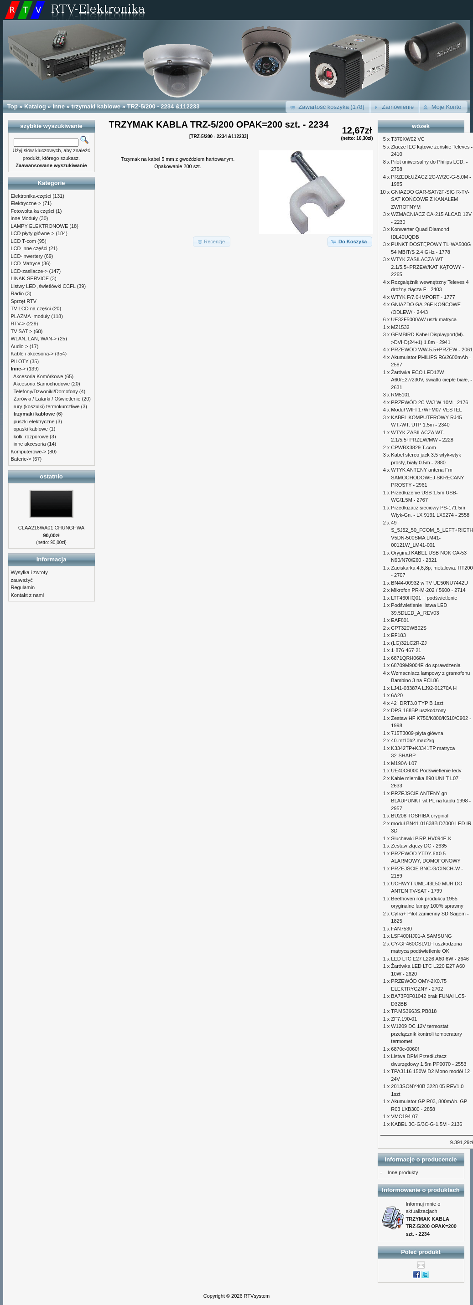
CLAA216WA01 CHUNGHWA (51, 527)
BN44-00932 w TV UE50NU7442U (429, 583)
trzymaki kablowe (95, 106)
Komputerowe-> (29, 451)
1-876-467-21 (406, 650)
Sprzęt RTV (24, 301)
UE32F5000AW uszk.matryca (424, 319)
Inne (58, 106)
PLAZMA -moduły (30, 316)
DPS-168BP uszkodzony (418, 710)
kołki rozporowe (31, 436)
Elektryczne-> (26, 203)
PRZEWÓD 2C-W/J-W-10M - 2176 (429, 402)
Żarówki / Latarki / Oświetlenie (47, 398)
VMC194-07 (404, 1116)
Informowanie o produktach (420, 1190)
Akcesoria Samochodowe (41, 383)
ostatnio (51, 476)
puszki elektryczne (34, 421)
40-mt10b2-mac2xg (412, 740)
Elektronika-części (31, 196)
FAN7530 (401, 928)
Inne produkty (403, 1172)
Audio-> (19, 346)
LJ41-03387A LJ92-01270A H (424, 688)
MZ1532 (400, 327)
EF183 (398, 635)
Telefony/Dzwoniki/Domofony (45, 391)
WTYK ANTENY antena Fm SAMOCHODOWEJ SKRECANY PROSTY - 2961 (427, 477)
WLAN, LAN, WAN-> (34, 338)
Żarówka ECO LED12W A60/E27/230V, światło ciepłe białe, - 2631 (431, 380)
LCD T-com (23, 241)
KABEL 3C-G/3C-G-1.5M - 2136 (426, 1124)
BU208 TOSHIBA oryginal (419, 815)
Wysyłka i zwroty (29, 572)
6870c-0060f (405, 1049)
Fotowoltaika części (32, 211)
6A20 (397, 695)
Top (12, 106)
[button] (328, 107)
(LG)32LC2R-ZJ (408, 643)
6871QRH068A (408, 658)
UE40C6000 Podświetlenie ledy (426, 770)
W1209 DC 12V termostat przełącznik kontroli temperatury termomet (426, 1033)
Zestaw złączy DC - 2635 (419, 845)
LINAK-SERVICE (30, 278)
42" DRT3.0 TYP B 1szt (417, 703)
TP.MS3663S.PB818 (414, 1011)
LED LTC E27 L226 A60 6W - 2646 (429, 958)
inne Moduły (24, 218)
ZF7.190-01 (404, 1019)
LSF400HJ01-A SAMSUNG (421, 936)
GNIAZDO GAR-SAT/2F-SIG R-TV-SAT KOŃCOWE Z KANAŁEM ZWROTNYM (430, 199)
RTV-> (18, 323)
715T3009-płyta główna (417, 733)
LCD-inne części (29, 248)
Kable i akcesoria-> (32, 353)
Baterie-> (21, 459)
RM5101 (400, 394)
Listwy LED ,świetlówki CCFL (43, 286)
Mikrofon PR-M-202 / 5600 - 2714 (428, 590)
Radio (17, 293)
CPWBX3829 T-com (413, 447)
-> (18, 368)
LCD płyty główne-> (33, 233)
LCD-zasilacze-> (29, 271)
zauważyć (22, 580)
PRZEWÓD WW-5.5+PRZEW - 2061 (432, 349)
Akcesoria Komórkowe (38, 376)
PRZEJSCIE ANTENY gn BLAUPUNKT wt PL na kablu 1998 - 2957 (431, 801)
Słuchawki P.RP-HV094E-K (421, 838)
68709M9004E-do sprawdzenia (425, 665)
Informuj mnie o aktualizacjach (431, 1219)
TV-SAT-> (21, 331)
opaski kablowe (31, 429)
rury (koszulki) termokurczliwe (47, 406)
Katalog (35, 106)
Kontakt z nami (27, 595)
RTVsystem (257, 1296)
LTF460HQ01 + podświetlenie (424, 598)
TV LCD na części (31, 308)
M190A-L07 (404, 763)
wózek (421, 126)
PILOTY (20, 361)
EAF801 (400, 620)
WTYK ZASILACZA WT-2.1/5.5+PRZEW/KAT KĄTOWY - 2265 (427, 267)
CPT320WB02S (408, 628)
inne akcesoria (30, 444)
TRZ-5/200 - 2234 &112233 (163, 106)
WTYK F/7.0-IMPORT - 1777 (423, 297)
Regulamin (23, 587)
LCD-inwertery (27, 256)
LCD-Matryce (26, 263)
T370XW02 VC (407, 139)
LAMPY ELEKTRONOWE (39, 226)
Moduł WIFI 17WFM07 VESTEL (426, 409)
